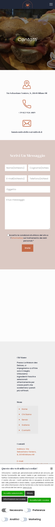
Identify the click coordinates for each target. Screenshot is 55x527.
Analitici (14, 519)
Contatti (26, 430)
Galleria (25, 425)
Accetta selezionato (13, 493)
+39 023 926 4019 (26, 112)
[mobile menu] (51, 4)
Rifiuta (30, 493)
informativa (17, 238)
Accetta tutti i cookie (39, 500)
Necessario (16, 510)
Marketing (35, 519)
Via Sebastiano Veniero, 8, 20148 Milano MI (26, 93)
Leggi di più (27, 487)
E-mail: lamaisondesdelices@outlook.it (32, 462)
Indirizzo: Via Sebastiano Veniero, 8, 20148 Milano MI (26, 452)
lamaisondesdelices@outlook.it (26, 131)
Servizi (25, 419)
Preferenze (39, 510)
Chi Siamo (27, 414)
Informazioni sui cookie (15, 499)
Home (24, 409)
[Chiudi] (51, 469)
